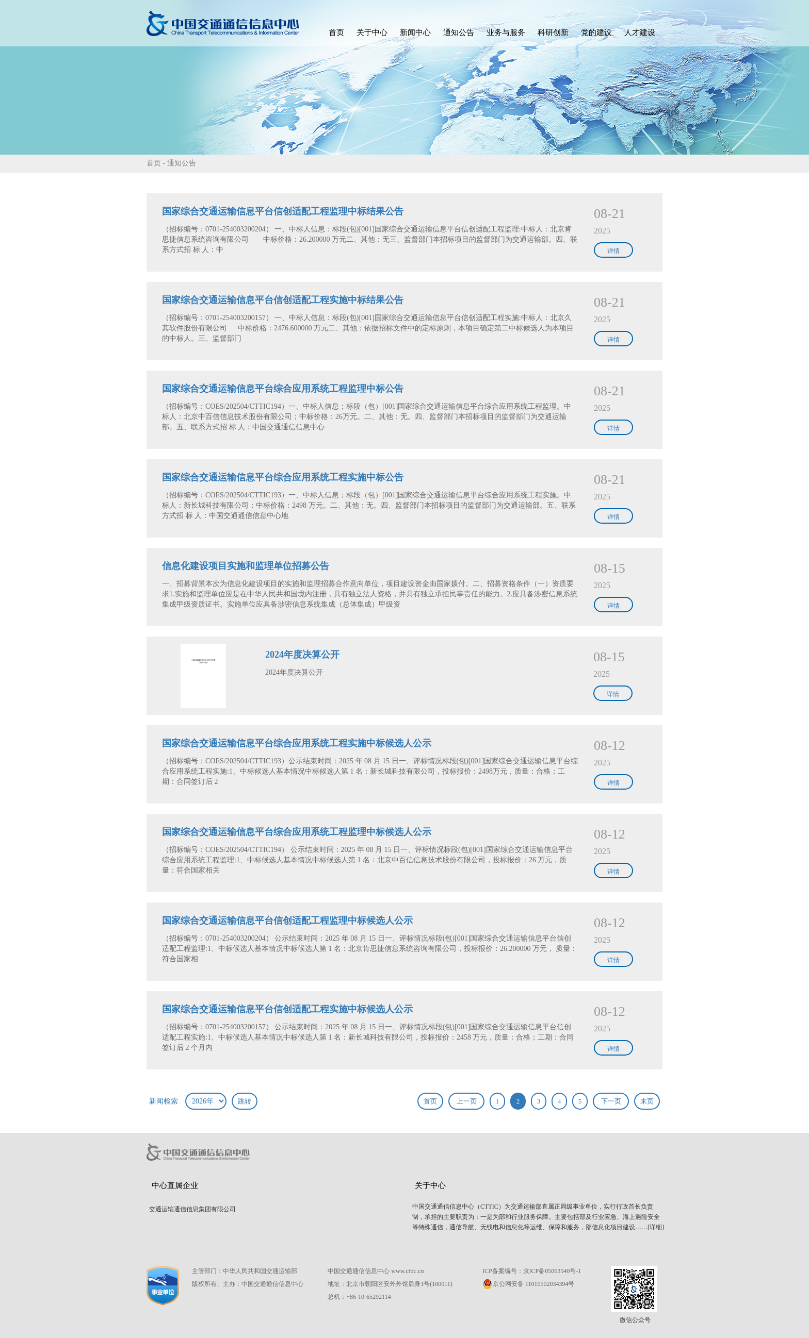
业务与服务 (506, 32)
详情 (613, 251)
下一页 (611, 1101)
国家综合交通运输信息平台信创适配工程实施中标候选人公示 (287, 1009)
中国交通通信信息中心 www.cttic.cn (376, 1271)
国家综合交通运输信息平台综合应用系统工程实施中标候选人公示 (296, 743)
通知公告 (458, 32)
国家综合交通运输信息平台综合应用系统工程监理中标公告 (282, 388)
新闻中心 (415, 32)
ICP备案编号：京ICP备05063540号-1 (531, 1271)
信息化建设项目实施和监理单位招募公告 (245, 566)
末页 (647, 1101)
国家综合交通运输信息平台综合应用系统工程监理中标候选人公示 (296, 832)
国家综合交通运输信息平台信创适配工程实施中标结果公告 (282, 300)
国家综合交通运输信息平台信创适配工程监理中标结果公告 (282, 211)
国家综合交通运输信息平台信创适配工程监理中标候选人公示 (287, 920)
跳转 (244, 1101)
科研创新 (553, 32)
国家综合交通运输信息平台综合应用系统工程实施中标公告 (282, 477)
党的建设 (596, 32)
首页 (336, 32)
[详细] (656, 1227)
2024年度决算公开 (302, 654)
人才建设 (639, 32)
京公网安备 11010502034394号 (528, 1284)
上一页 (467, 1101)
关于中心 (372, 32)
